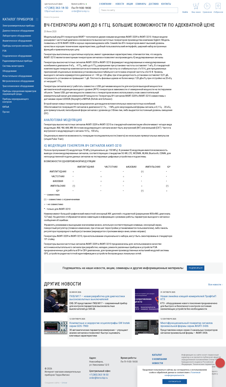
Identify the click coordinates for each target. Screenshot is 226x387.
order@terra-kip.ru (80, 11)
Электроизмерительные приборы (20, 25)
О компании (106, 4)
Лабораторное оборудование (20, 35)
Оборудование (20, 71)
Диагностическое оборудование (20, 30)
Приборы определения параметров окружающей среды (20, 92)
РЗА (20, 50)
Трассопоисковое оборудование (20, 86)
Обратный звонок (53, 11)
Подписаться (195, 268)
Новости (120, 4)
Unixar (64, 383)
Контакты (166, 4)
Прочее (20, 111)
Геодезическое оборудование (20, 55)
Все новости (215, 284)
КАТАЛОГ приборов (18, 19)
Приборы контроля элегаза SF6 (20, 45)
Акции (129, 4)
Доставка (154, 4)
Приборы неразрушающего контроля (20, 100)
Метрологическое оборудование (20, 81)
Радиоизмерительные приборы (20, 60)
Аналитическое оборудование (20, 40)
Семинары (140, 4)
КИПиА (20, 106)
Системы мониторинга (20, 66)
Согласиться (174, 382)
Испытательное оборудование (20, 76)
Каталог (157, 355)
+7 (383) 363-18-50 (56, 7)
